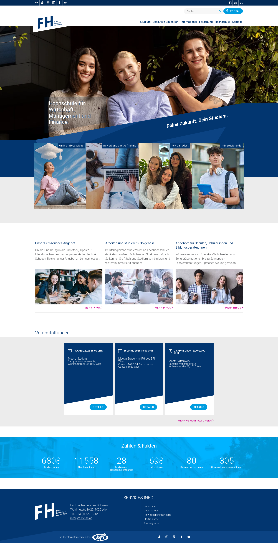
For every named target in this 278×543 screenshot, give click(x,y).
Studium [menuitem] (145, 22)
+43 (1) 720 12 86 (87, 514)
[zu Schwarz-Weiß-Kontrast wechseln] (230, 2)
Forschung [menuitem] (206, 22)
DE (241, 3)
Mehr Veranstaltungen (195, 420)
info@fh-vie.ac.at (81, 518)
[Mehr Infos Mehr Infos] (68, 289)
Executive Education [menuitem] (165, 22)
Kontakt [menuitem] (237, 22)
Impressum (150, 506)
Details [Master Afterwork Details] (198, 407)
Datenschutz (151, 510)
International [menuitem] (189, 22)
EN (235, 3)
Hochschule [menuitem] (222, 22)
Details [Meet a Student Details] (98, 407)
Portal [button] (233, 10)
